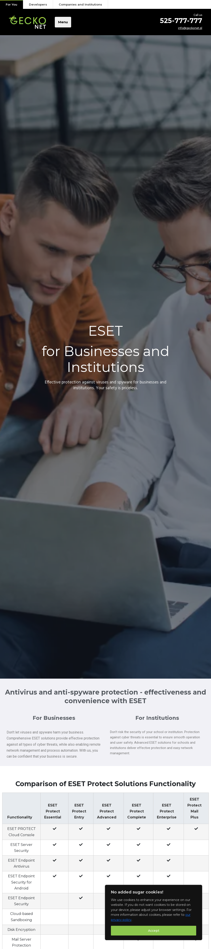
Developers (38, 4)
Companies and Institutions (80, 4)
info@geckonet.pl (190, 28)
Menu (63, 22)
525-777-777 (181, 21)
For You (11, 4)
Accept (153, 931)
